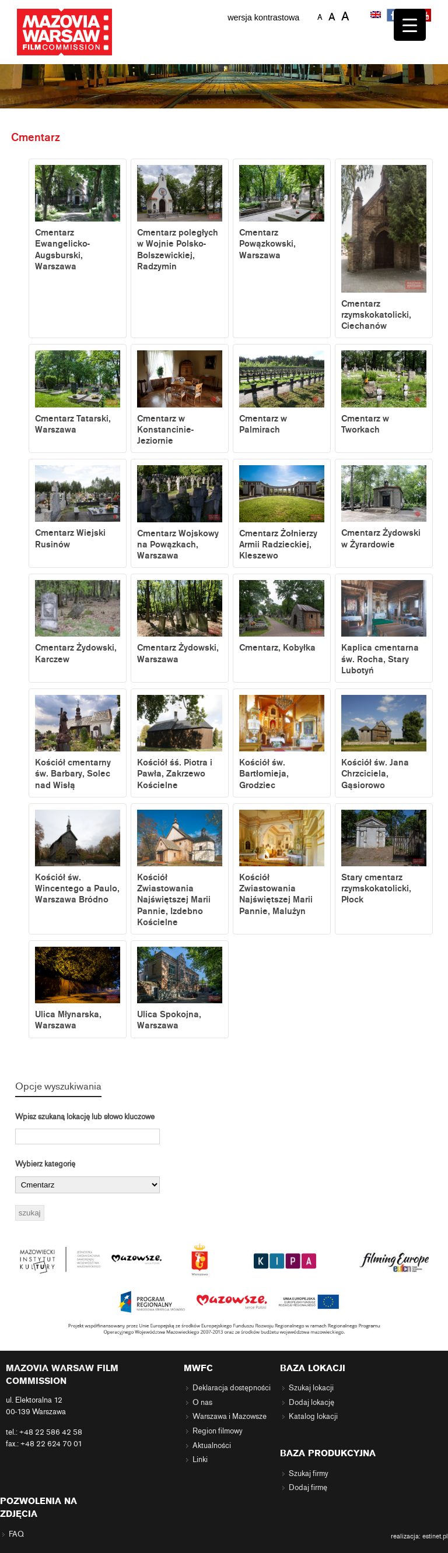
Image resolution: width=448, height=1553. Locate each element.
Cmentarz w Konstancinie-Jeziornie (179, 398)
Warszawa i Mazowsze (229, 1416)
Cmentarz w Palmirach (281, 392)
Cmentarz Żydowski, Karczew (77, 622)
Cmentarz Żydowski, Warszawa (179, 622)
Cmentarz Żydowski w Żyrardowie (383, 507)
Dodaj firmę (308, 1487)
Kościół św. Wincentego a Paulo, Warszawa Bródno (77, 857)
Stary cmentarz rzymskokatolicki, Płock (383, 857)
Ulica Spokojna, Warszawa (179, 989)
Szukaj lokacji (311, 1388)
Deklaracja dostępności (231, 1388)
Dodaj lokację (311, 1402)
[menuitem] (376, 15)
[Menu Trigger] (410, 25)
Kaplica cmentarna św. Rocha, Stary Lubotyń (383, 628)
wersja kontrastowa (263, 17)
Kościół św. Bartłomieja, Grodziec (281, 742)
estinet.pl (435, 1536)
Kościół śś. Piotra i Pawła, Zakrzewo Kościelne (179, 742)
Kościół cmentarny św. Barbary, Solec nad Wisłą (77, 742)
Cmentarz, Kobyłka (281, 616)
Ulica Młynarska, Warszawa (77, 989)
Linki (200, 1459)
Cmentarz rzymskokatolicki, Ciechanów (383, 248)
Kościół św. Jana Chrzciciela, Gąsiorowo (383, 742)
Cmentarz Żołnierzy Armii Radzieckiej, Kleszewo (281, 513)
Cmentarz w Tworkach (383, 392)
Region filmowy (217, 1431)
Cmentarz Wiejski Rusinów (77, 507)
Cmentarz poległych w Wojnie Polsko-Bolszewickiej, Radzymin (179, 218)
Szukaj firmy (308, 1473)
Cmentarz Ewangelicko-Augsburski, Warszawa (77, 218)
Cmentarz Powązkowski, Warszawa (281, 213)
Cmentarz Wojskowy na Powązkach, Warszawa (179, 513)
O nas (202, 1402)
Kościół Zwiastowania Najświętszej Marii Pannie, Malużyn (281, 863)
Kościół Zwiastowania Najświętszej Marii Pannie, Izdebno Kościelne (179, 868)
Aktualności (211, 1445)
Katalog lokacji (313, 1416)
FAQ (16, 1534)
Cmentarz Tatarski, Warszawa (77, 392)
